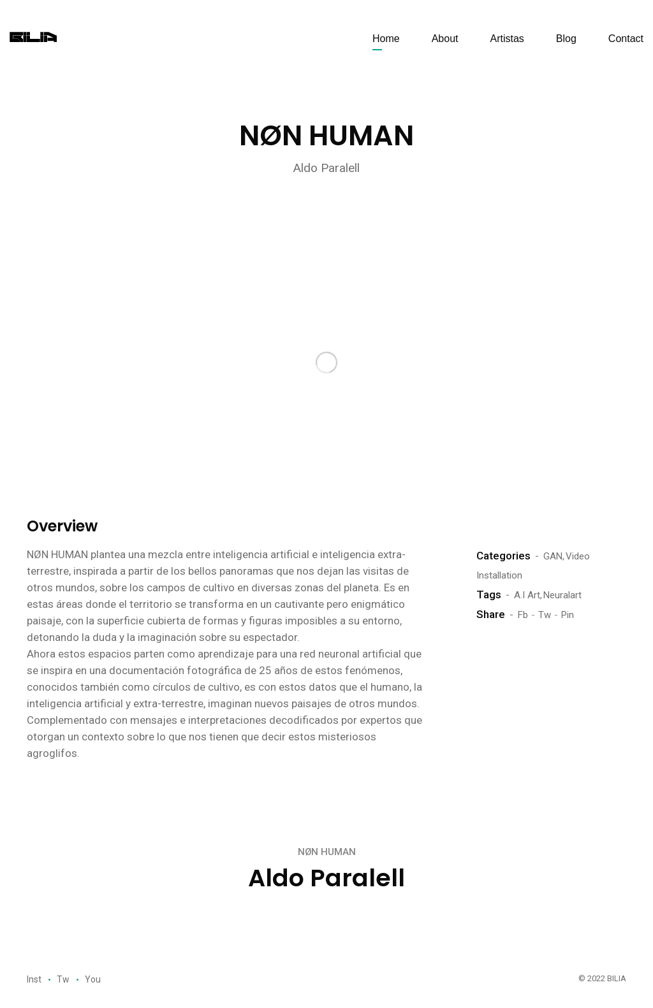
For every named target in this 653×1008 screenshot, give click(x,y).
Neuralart (562, 595)
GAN (552, 556)
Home (386, 38)
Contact (625, 38)
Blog (566, 38)
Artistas (507, 38)
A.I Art (527, 595)
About (445, 38)
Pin (567, 615)
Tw (544, 615)
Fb (523, 615)
